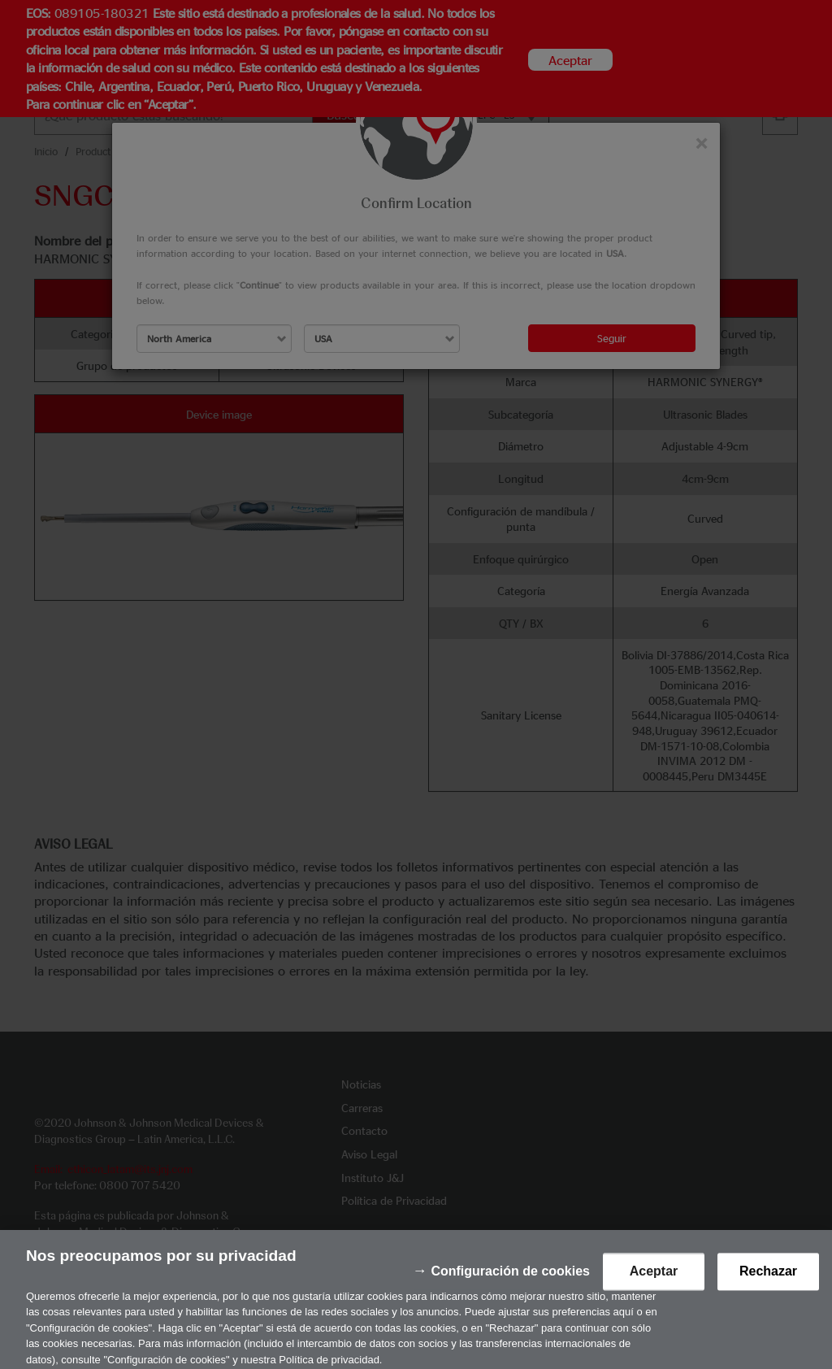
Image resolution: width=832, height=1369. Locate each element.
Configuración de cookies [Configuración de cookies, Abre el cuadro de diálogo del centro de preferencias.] (510, 1280)
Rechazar (768, 1280)
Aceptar (654, 1280)
